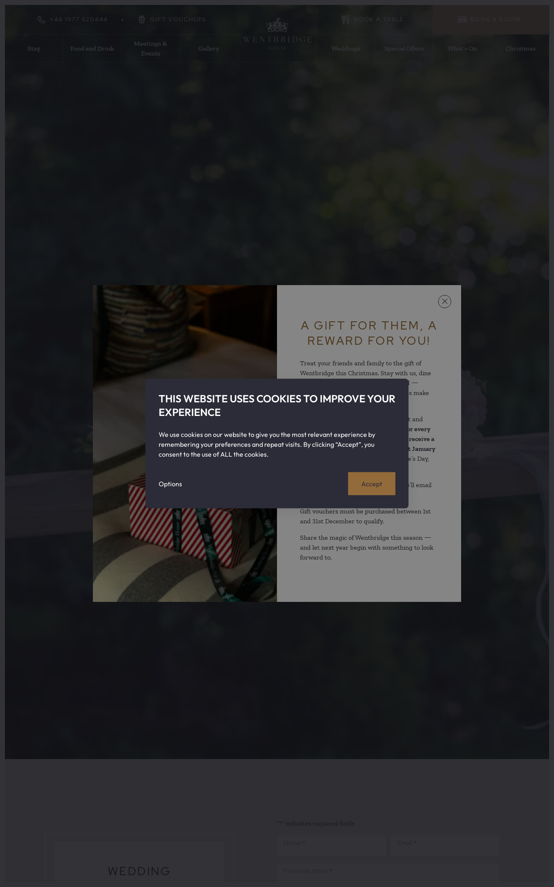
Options (170, 483)
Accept (371, 483)
